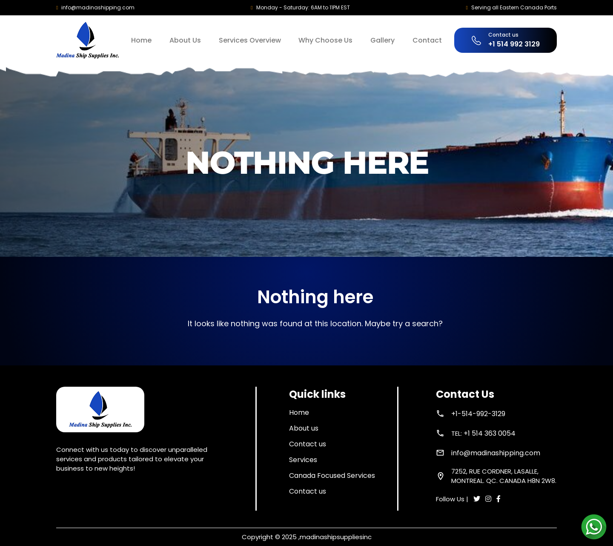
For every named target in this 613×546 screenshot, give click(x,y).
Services (303, 460)
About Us (185, 40)
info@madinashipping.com (98, 7)
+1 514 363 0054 (490, 433)
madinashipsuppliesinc (336, 536)
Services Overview (250, 40)
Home (141, 40)
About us (303, 428)
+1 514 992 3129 (514, 44)
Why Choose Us (325, 40)
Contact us (307, 444)
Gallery (382, 40)
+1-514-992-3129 (478, 414)
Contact (427, 40)
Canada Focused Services (332, 475)
